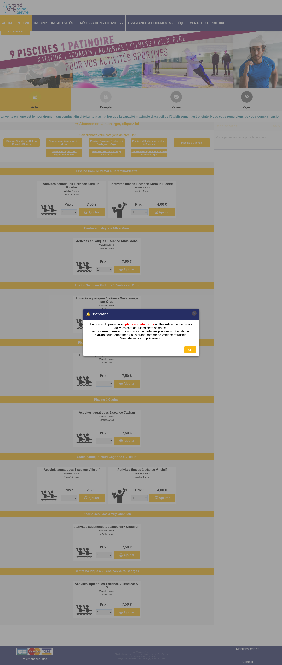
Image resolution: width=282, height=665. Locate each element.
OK (190, 349)
